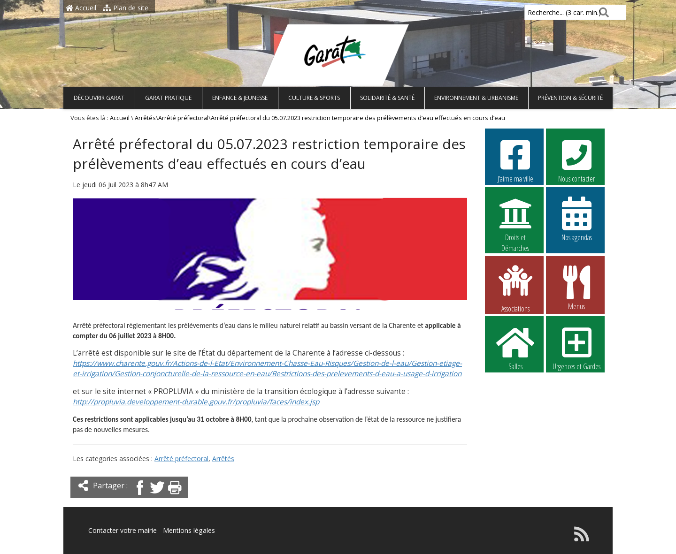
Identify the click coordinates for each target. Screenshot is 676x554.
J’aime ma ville (515, 160)
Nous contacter (576, 160)
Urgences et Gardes (576, 348)
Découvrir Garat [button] (99, 98)
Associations (515, 288)
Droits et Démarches (515, 219)
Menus (576, 287)
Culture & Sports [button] (314, 98)
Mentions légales (189, 530)
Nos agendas (576, 219)
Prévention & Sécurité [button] (570, 98)
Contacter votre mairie (122, 530)
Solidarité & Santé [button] (387, 98)
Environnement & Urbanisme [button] (476, 98)
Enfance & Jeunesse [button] (240, 98)
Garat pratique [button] (168, 98)
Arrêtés (145, 118)
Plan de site (125, 7)
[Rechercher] (602, 12)
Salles (515, 348)
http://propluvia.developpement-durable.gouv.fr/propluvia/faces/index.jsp (196, 402)
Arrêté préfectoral (183, 118)
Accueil (81, 7)
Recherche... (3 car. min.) (548, 12)
